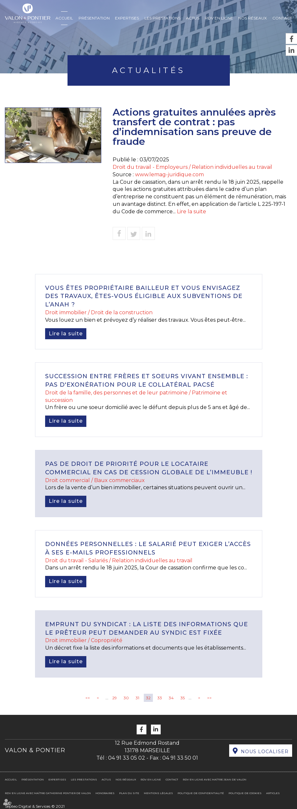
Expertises (127, 18)
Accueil (64, 18)
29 (114, 697)
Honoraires (105, 793)
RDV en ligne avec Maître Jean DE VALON (214, 779)
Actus (192, 18)
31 (137, 697)
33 (159, 697)
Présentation (94, 18)
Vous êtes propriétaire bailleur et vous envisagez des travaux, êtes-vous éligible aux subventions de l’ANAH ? (143, 296)
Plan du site (129, 793)
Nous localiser (265, 751)
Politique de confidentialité (201, 793)
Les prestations (162, 18)
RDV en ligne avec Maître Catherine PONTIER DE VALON (48, 793)
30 (126, 697)
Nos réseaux (252, 18)
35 (182, 697)
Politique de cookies (245, 793)
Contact (282, 18)
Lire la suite (191, 211)
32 (148, 697)
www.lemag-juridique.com (169, 174)
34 (171, 697)
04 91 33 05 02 (126, 758)
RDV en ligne (219, 18)
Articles (273, 793)
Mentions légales (158, 793)
